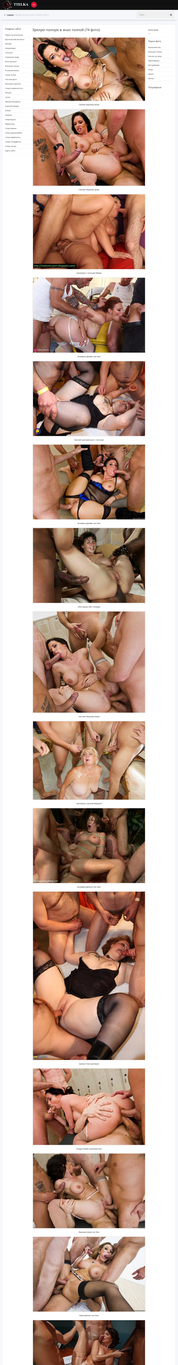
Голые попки (10, 75)
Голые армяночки (12, 137)
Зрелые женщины (12, 101)
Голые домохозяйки (13, 133)
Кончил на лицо (155, 56)
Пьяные (8, 115)
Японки (8, 93)
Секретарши (10, 119)
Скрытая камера (12, 106)
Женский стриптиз (13, 84)
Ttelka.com (21, 5)
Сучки (7, 97)
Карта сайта (10, 150)
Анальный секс (154, 47)
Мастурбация (153, 65)
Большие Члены (155, 52)
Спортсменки (10, 128)
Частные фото (11, 79)
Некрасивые (10, 48)
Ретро (150, 69)
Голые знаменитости (14, 88)
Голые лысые (10, 146)
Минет (151, 74)
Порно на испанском (14, 35)
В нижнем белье (12, 70)
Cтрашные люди (12, 57)
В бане (8, 110)
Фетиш (151, 78)
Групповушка (153, 61)
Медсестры (10, 124)
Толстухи (9, 52)
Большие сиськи (12, 66)
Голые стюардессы (13, 142)
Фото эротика (11, 61)
